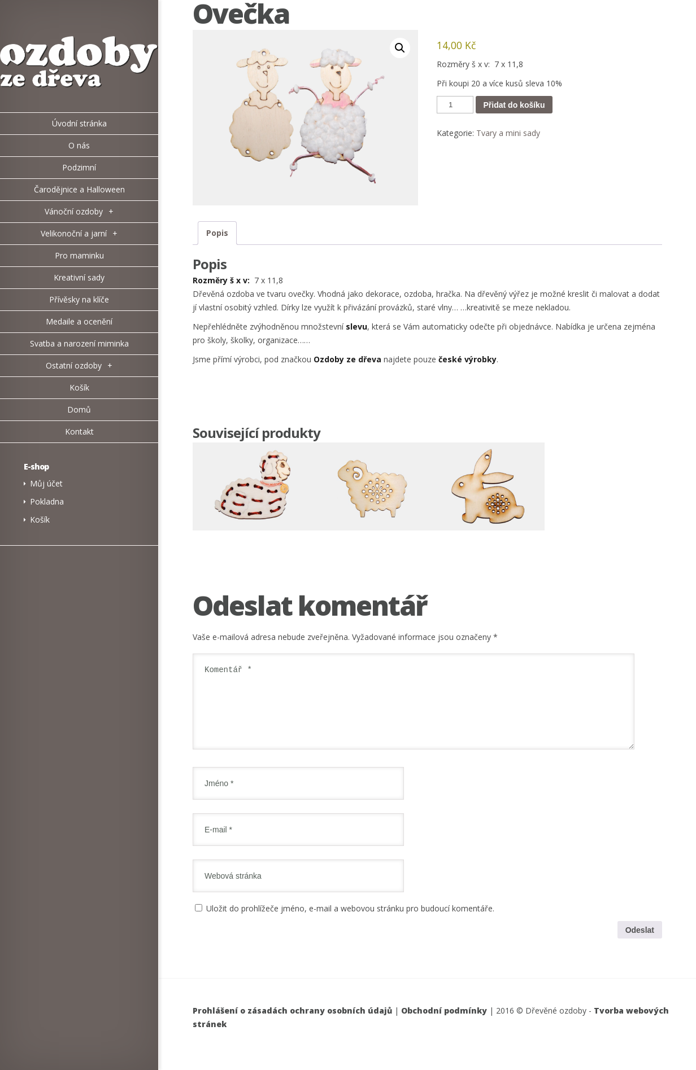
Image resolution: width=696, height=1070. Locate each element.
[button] (400, 48)
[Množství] (455, 104)
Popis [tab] (217, 232)
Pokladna (47, 501)
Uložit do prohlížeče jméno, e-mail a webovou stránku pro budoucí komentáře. (350, 921)
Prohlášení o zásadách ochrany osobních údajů (292, 1024)
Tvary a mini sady (508, 133)
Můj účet (46, 483)
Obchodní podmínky (444, 1024)
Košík (40, 519)
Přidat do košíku (514, 104)
